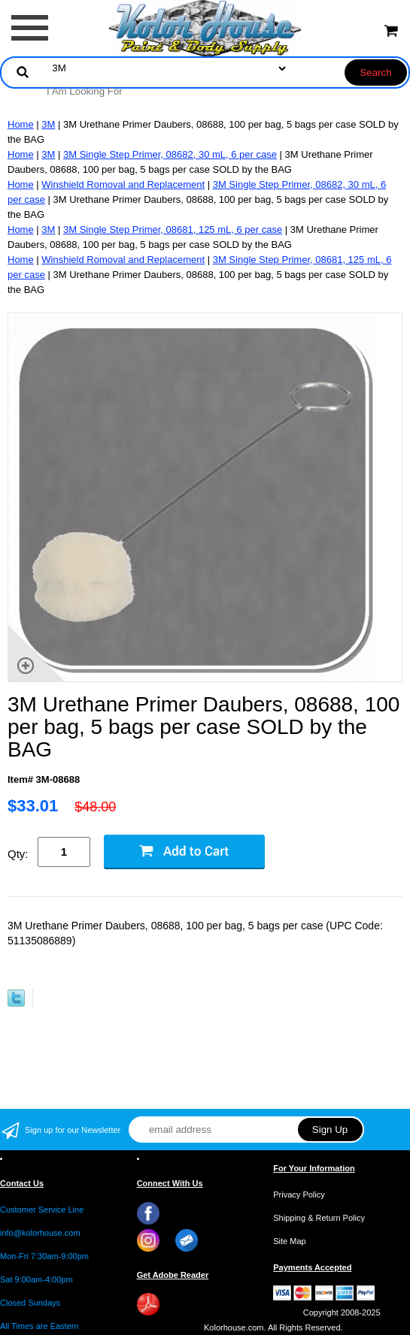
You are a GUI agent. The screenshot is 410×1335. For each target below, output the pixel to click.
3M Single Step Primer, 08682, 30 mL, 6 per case (170, 154)
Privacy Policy (298, 1194)
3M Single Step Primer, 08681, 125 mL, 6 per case (172, 229)
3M (48, 124)
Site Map (289, 1241)
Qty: (18, 853)
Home (21, 124)
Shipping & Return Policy (319, 1217)
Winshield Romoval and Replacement (123, 184)
